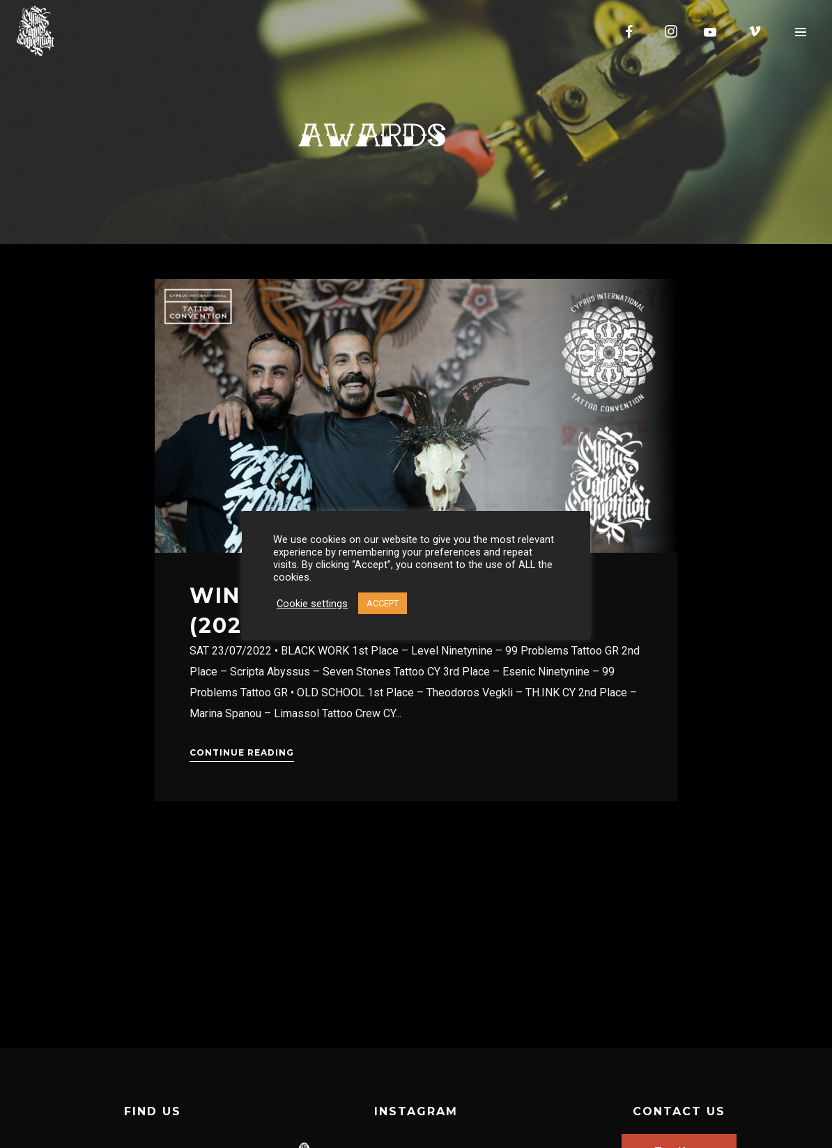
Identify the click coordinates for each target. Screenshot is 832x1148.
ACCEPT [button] (383, 603)
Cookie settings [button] (312, 603)
